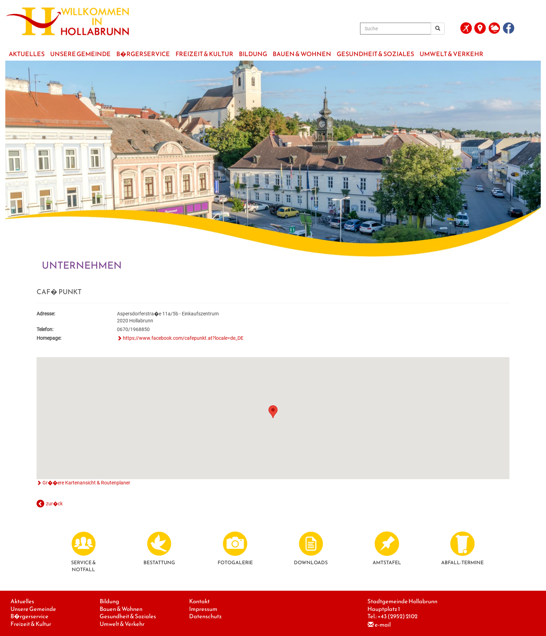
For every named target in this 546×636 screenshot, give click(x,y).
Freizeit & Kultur (30, 624)
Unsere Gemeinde (33, 609)
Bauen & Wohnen (121, 609)
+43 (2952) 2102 (397, 616)
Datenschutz (205, 616)
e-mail (383, 624)
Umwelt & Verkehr (122, 624)
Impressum (203, 609)
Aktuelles (22, 601)
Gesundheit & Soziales (128, 616)
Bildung (109, 601)
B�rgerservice (29, 616)
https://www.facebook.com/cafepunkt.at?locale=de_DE (183, 338)
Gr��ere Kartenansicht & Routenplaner (86, 482)
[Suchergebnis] (438, 29)
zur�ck (54, 503)
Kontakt (199, 601)
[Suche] (395, 29)
